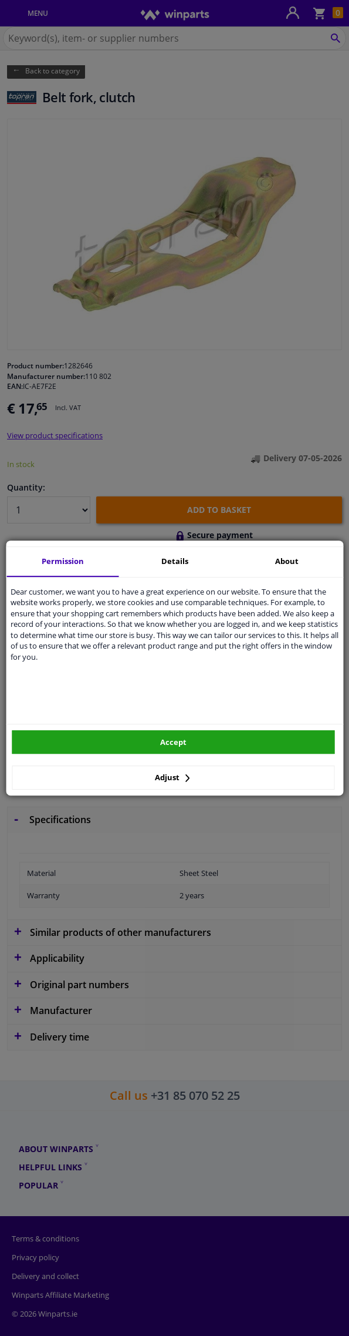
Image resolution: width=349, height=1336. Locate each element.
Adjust (172, 777)
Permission (63, 561)
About (287, 561)
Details (174, 561)
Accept (173, 742)
